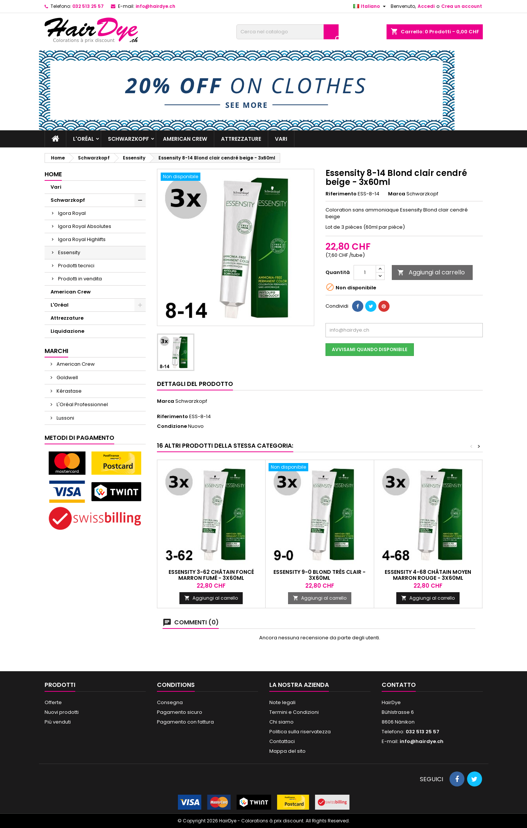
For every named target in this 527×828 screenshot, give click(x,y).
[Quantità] (365, 272)
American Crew (185, 139)
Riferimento (341, 194)
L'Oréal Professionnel (81, 404)
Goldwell (66, 377)
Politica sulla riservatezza (300, 731)
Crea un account (461, 6)
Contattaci (282, 741)
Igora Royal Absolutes (84, 226)
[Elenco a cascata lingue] (370, 6)
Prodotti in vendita (80, 278)
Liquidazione (67, 331)
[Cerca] (287, 31)
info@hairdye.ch (155, 6)
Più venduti (58, 721)
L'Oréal (83, 139)
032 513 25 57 (88, 6)
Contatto (399, 685)
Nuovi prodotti (62, 712)
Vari (281, 139)
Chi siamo (281, 721)
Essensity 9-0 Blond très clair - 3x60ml (319, 575)
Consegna (170, 702)
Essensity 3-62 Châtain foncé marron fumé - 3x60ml (211, 575)
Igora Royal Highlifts (82, 239)
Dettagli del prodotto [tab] (195, 384)
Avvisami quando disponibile (370, 349)
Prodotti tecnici (76, 265)
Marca (396, 194)
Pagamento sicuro (179, 712)
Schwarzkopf (128, 139)
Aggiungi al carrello (431, 272)
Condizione (172, 426)
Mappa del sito (287, 751)
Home (53, 174)
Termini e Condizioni (294, 712)
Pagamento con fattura (185, 721)
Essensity (69, 252)
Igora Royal (72, 213)
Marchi (56, 351)
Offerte (53, 702)
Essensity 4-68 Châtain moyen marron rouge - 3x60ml (428, 575)
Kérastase (68, 391)
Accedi (426, 6)
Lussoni (64, 417)
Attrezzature (241, 139)
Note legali (282, 702)
